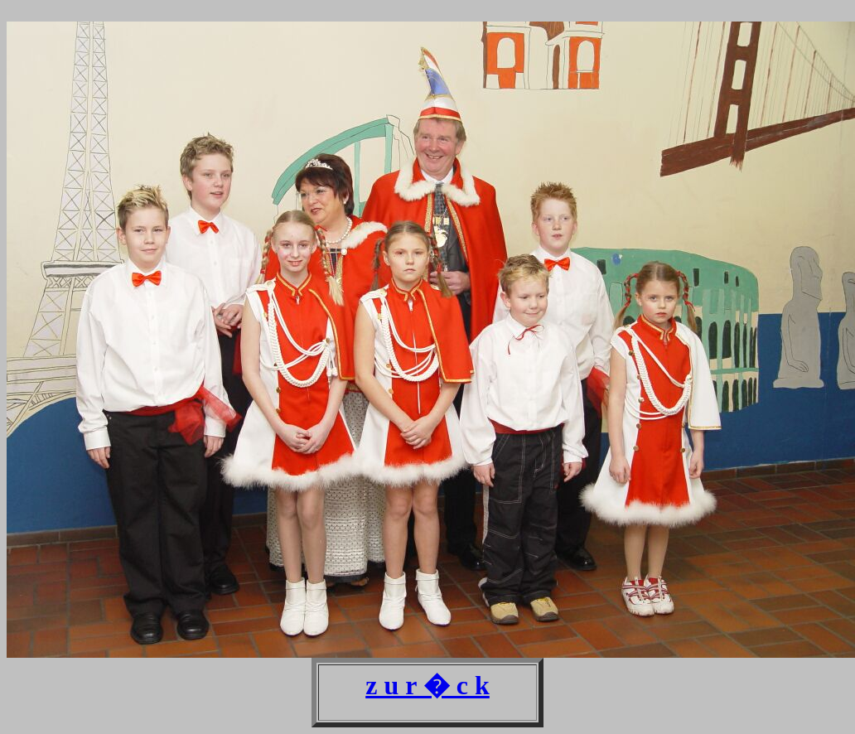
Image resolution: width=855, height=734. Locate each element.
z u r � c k (427, 685)
